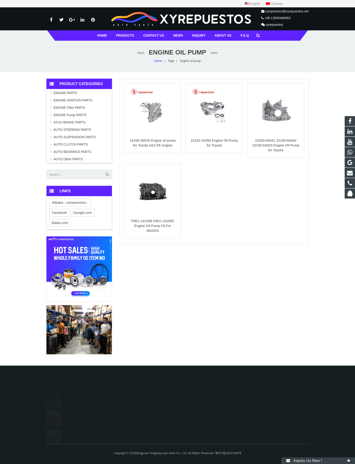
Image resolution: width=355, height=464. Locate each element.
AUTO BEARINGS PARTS (72, 152)
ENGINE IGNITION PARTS (73, 100)
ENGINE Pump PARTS (70, 115)
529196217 (193, 393)
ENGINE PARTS (65, 93)
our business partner (77, 388)
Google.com (82, 213)
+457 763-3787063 (198, 406)
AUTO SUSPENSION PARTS (75, 137)
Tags (171, 61)
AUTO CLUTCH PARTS (71, 144)
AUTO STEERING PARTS (72, 130)
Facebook (59, 213)
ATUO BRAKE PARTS (69, 122)
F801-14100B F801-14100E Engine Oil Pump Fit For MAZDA (152, 225)
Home (158, 61)
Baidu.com (60, 223)
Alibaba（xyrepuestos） (70, 202)
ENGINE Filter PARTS (69, 107)
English (253, 4)
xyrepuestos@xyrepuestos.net (287, 11)
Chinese (274, 4)
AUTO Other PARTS (68, 159)
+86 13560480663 (277, 18)
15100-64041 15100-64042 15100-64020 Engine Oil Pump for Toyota (275, 145)
